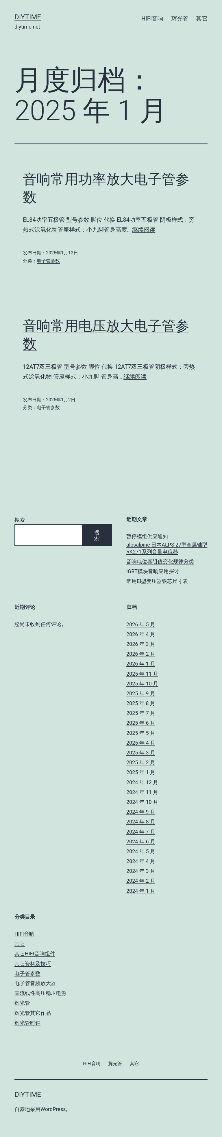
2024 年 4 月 (140, 861)
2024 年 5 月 (140, 851)
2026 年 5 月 (140, 624)
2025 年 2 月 (140, 762)
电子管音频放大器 (35, 983)
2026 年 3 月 (140, 644)
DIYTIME (27, 17)
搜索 (19, 520)
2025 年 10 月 (142, 684)
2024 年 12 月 (142, 782)
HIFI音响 (152, 18)
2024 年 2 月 (140, 881)
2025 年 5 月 (140, 733)
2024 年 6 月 (140, 841)
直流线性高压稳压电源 (40, 993)
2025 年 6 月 (140, 723)
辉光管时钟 (27, 1023)
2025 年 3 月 (140, 753)
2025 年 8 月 (140, 703)
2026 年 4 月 (140, 634)
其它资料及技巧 (32, 964)
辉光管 (179, 18)
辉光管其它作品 (32, 1013)
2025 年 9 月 (140, 693)
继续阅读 (143, 229)
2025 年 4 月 (140, 743)
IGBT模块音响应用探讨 (152, 571)
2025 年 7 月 (140, 713)
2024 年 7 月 (140, 832)
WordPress (53, 1109)
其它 (202, 18)
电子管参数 (48, 261)
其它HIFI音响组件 (34, 953)
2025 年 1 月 (140, 772)
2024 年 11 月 (142, 792)
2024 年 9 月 (140, 812)
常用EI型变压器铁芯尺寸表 (157, 581)
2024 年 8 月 (140, 822)
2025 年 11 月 (142, 674)
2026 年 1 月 (140, 664)
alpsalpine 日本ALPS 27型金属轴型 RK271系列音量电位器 (166, 548)
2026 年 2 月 (140, 654)
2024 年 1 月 (140, 891)
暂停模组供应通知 (147, 536)
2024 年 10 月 (142, 802)
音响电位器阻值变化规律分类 (160, 561)
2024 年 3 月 (140, 871)
